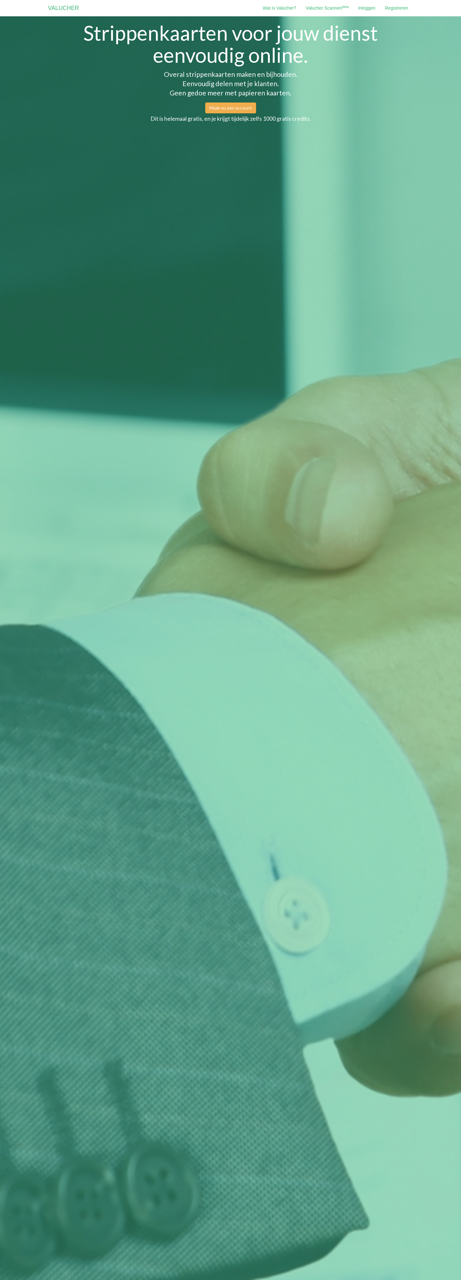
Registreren (396, 8)
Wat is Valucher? (279, 8)
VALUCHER (63, 8)
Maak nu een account (230, 107)
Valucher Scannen (327, 8)
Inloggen (367, 8)
